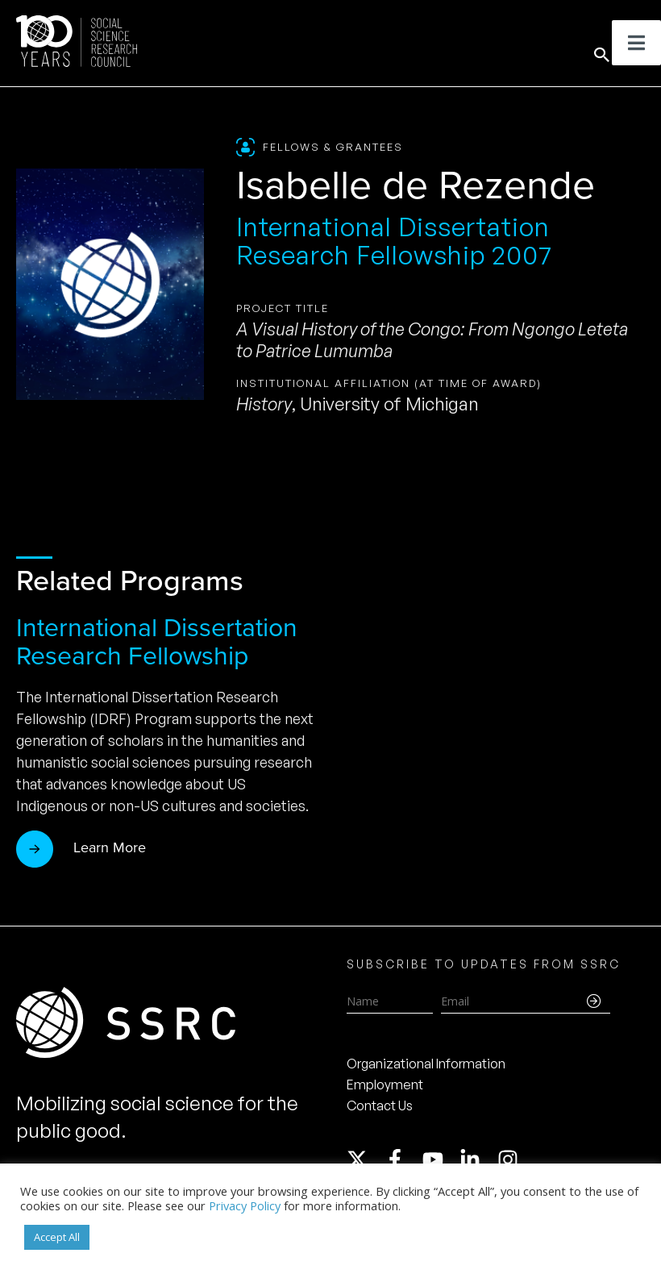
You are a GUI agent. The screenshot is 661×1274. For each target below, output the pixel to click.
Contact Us (380, 1105)
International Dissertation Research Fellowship (156, 641)
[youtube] (440, 1159)
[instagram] (511, 1159)
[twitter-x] (364, 1159)
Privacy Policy (245, 1205)
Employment (385, 1084)
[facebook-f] (402, 1159)
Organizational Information (426, 1063)
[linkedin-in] (477, 1159)
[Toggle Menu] (636, 42)
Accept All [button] (57, 1237)
